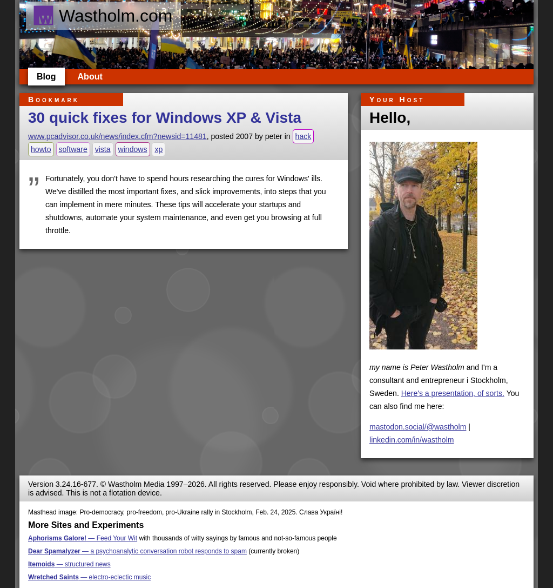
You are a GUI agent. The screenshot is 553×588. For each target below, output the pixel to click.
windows (132, 149)
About (90, 76)
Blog (46, 76)
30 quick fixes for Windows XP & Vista (164, 117)
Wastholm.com (102, 15)
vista (103, 149)
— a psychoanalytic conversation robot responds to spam (137, 551)
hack (303, 136)
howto (41, 149)
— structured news (69, 564)
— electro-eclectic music (89, 577)
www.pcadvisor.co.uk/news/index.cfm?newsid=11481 (117, 136)
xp (158, 149)
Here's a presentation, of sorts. (452, 393)
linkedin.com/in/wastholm (411, 439)
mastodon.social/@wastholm (417, 426)
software (73, 149)
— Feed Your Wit (82, 538)
